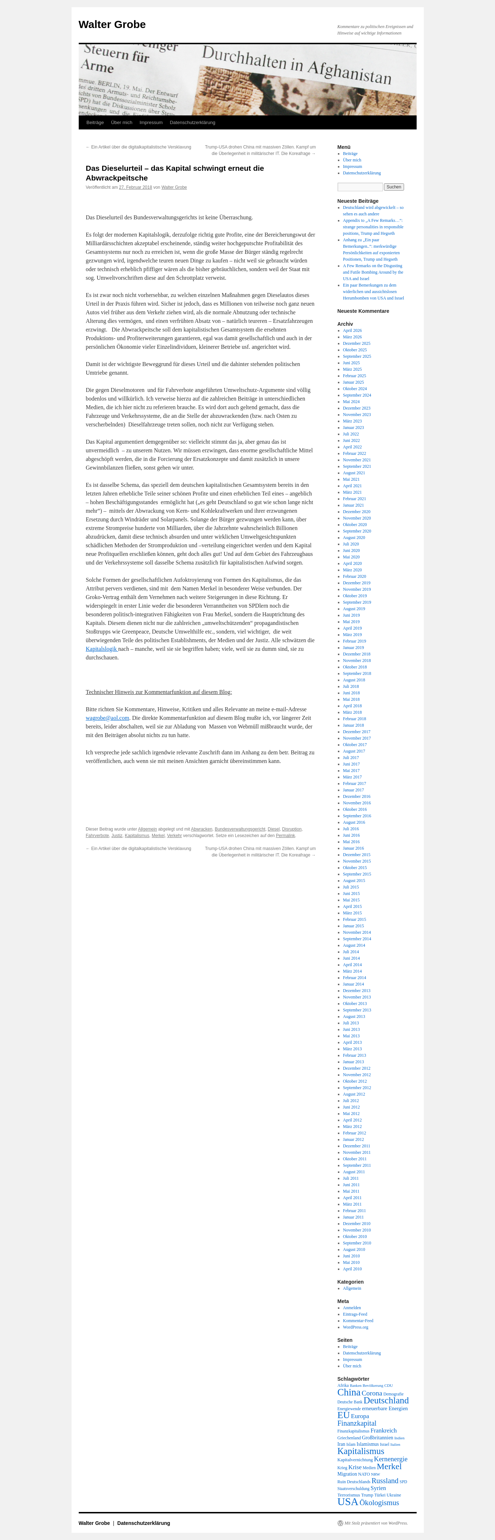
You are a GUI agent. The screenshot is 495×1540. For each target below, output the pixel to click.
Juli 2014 (351, 951)
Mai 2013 (351, 1035)
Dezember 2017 (356, 731)
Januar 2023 (353, 427)
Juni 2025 (351, 362)
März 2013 (352, 1048)
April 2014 (352, 964)
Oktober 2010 (355, 1236)
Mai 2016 (351, 841)
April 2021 (352, 485)
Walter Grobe (112, 24)
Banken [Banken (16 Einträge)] (356, 1386)
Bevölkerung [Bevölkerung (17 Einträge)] (373, 1385)
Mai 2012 (351, 1113)
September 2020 (357, 531)
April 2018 (352, 705)
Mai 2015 (351, 899)
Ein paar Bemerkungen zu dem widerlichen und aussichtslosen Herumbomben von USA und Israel (373, 292)
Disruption (292, 829)
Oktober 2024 (355, 388)
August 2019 (354, 608)
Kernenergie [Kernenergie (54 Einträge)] (391, 1459)
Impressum (150, 122)
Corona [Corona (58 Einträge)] (372, 1393)
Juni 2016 (351, 835)
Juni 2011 (351, 1184)
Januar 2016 (353, 848)
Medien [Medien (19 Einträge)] (369, 1467)
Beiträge (95, 122)
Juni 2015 (351, 893)
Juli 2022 (351, 434)
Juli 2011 (351, 1178)
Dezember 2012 (356, 1068)
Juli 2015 (351, 887)
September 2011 (357, 1165)
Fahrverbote (97, 835)
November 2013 (357, 997)
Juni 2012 (351, 1107)
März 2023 (352, 421)
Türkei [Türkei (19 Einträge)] (379, 1495)
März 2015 (352, 912)
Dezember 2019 (356, 582)
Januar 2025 (353, 382)
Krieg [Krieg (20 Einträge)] (343, 1467)
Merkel (158, 835)
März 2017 (352, 777)
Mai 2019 (351, 621)
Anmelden (352, 1307)
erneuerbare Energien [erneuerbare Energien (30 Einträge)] (385, 1408)
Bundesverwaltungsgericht (240, 829)
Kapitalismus (137, 835)
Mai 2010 (351, 1262)
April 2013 (352, 1042)
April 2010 (352, 1268)
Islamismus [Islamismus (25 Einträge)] (368, 1444)
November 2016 (357, 802)
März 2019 (352, 634)
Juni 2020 (351, 550)
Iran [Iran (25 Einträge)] (341, 1444)
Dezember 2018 (356, 654)
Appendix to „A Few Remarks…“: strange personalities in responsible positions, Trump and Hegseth (373, 227)
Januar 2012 (353, 1139)
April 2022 (352, 446)
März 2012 (352, 1126)
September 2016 (357, 815)
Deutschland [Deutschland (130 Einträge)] (386, 1400)
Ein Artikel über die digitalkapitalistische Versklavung (138, 147)
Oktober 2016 (355, 809)
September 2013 (357, 1010)
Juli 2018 (351, 686)
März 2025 (352, 369)
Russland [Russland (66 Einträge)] (384, 1481)
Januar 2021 (353, 505)
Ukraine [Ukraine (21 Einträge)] (394, 1495)
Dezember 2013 (356, 990)
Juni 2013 (351, 1029)
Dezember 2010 (356, 1223)
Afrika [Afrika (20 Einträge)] (343, 1385)
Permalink (285, 835)
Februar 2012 (354, 1132)
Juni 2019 (351, 615)
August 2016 (354, 822)
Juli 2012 (351, 1100)
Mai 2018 (351, 699)
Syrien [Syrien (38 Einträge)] (378, 1488)
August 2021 (354, 472)
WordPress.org (355, 1327)
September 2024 (357, 395)
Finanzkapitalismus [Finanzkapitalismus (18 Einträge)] (354, 1431)
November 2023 (357, 414)
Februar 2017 (354, 783)
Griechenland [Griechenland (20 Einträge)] (349, 1437)
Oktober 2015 (355, 867)
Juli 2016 (351, 828)
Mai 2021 (351, 479)
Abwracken (201, 829)
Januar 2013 (353, 1061)
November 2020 (357, 518)
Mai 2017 (351, 770)
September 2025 (357, 356)
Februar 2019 (354, 641)
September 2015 (357, 874)
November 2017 (357, 738)
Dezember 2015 (356, 854)
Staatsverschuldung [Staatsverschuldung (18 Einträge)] (354, 1488)
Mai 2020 (351, 556)
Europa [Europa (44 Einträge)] (360, 1416)
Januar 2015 (353, 925)
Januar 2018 (353, 725)
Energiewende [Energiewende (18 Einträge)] (349, 1409)
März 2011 (352, 1204)
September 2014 (357, 938)
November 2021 (357, 459)
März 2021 (352, 492)
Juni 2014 (351, 958)
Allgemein (147, 829)
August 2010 (354, 1249)
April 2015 (352, 906)
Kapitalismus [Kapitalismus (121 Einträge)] (361, 1451)
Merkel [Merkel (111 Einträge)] (389, 1466)
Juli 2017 (351, 757)
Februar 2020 (354, 576)
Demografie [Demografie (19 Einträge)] (393, 1394)
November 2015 (357, 861)
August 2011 (354, 1171)
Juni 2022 (351, 440)
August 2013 (354, 1016)
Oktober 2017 (355, 744)
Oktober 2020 (355, 524)
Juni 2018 (351, 692)
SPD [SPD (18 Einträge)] (403, 1482)
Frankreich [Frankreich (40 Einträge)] (384, 1430)
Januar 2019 (353, 647)
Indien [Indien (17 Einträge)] (399, 1438)
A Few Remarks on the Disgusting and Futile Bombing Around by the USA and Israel (373, 272)
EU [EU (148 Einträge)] (344, 1415)
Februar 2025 (354, 375)
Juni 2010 (351, 1255)
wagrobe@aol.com (107, 718)
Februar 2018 (354, 718)
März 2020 (352, 569)
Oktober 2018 (355, 667)
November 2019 (357, 589)
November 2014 (357, 932)
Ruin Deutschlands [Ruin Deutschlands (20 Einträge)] (354, 1481)
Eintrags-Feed (355, 1314)
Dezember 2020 (356, 511)
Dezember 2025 (356, 343)
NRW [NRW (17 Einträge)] (375, 1474)
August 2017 (354, 751)
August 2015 (354, 880)
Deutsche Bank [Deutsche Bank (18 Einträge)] (350, 1402)
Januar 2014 (353, 984)
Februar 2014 (354, 977)
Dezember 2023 (356, 408)
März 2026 (352, 336)
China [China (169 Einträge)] (349, 1392)
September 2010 (357, 1243)
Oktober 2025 (355, 349)
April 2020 (352, 563)
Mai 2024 (351, 401)
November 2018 (357, 660)
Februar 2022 (354, 453)
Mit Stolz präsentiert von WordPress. (376, 1523)
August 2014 (354, 945)
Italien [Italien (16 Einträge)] (395, 1445)
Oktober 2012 (355, 1081)
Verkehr (174, 835)
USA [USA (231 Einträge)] (348, 1501)
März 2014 (352, 971)
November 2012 (357, 1074)
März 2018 (352, 712)
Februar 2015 (354, 919)
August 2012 (354, 1094)
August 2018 (354, 679)
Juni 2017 (351, 764)
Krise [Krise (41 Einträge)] (355, 1467)
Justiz (117, 835)
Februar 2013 (354, 1055)
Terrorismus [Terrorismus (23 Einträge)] (349, 1495)
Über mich (121, 122)
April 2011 (352, 1197)
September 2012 (357, 1087)
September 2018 (357, 673)
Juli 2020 (351, 544)
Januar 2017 (353, 789)
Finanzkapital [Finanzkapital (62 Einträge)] (357, 1423)
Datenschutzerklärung (192, 122)
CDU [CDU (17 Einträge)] (388, 1385)
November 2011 (357, 1152)
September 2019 (357, 602)
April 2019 (352, 628)
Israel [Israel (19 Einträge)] (384, 1444)
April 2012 (352, 1120)
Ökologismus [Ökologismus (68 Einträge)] (379, 1503)
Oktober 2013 (355, 1003)
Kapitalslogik (102, 649)
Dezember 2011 (356, 1145)
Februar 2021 (354, 498)
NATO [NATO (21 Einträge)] (364, 1474)
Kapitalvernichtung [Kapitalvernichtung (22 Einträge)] (355, 1459)
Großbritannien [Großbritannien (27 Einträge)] (377, 1437)
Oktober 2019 (355, 595)
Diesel (274, 829)
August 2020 (354, 537)
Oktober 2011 (355, 1158)
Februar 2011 (354, 1210)
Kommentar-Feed (358, 1320)
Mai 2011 (351, 1191)
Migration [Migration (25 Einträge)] (347, 1474)
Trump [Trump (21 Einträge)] (367, 1495)
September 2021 (357, 466)
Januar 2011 (353, 1217)
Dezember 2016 (356, 796)
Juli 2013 (351, 1022)
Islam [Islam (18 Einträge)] (350, 1444)
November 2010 (357, 1230)
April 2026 (352, 330)
